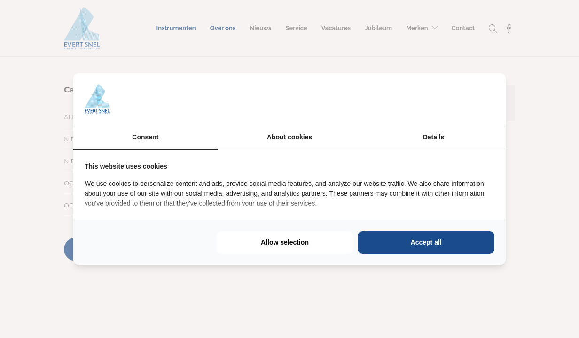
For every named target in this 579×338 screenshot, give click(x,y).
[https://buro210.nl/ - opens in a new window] (459, 99)
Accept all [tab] (426, 242)
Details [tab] (434, 137)
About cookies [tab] (289, 137)
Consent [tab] (145, 137)
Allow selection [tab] (285, 242)
